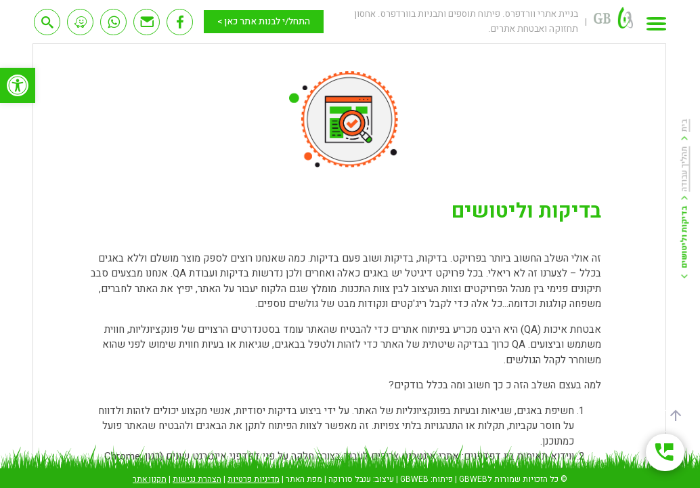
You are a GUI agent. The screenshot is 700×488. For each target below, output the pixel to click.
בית (684, 125)
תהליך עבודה (684, 168)
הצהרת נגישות (197, 479)
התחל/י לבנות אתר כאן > (263, 21)
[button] (17, 85)
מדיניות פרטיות (253, 479)
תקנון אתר (150, 479)
